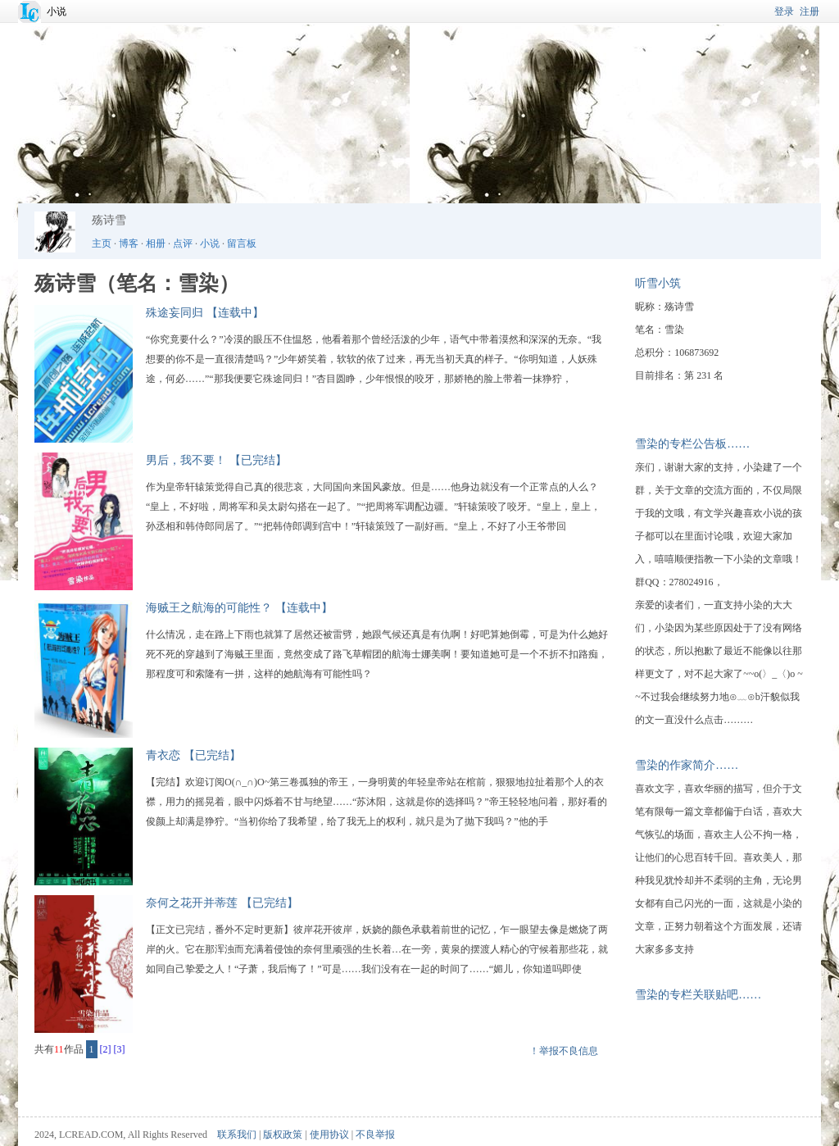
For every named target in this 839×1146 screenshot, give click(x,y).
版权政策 (282, 1134)
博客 (128, 243)
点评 (183, 243)
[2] (105, 1049)
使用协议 (329, 1134)
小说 (56, 11)
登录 (784, 11)
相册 (156, 243)
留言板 (241, 243)
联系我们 (236, 1134)
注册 (809, 11)
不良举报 (375, 1134)
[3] (119, 1049)
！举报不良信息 (563, 1051)
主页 (101, 243)
